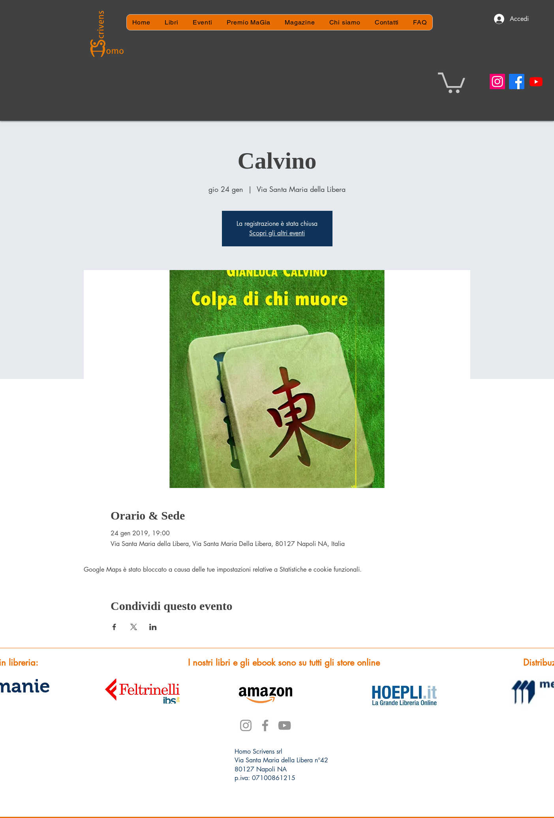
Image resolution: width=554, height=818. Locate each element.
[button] (451, 81)
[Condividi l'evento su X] (133, 627)
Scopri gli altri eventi (277, 233)
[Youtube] (536, 81)
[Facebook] (516, 81)
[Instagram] (497, 81)
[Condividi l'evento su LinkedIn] (153, 627)
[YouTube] (284, 725)
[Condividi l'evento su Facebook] (114, 627)
